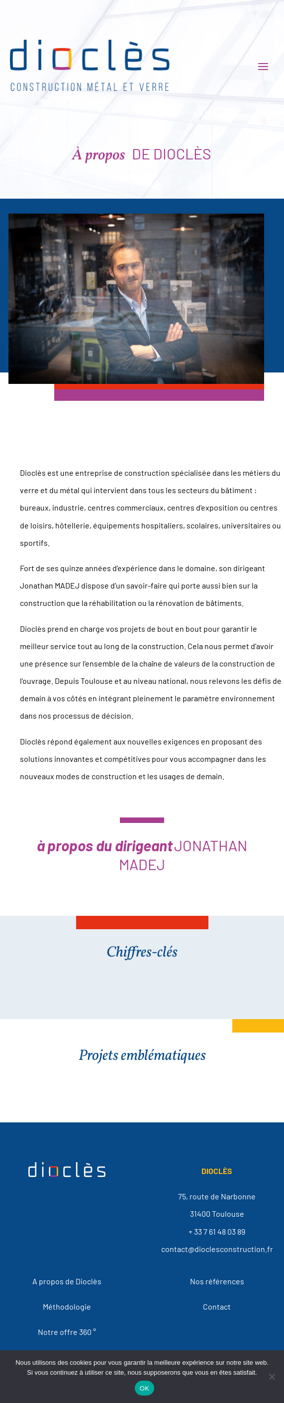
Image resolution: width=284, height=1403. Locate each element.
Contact (217, 1306)
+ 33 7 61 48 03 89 (217, 1231)
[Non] (272, 1377)
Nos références (217, 1281)
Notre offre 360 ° (67, 1331)
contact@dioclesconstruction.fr (217, 1249)
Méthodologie (67, 1306)
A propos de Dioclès (66, 1281)
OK (144, 1388)
